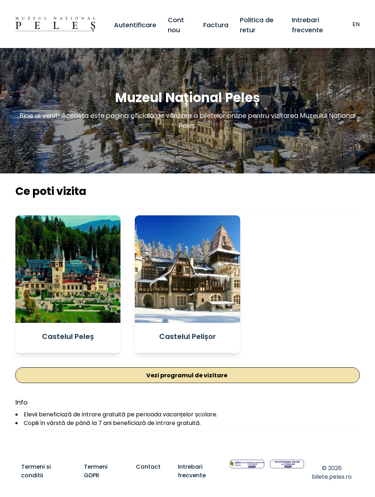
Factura (215, 24)
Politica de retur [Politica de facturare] (257, 24)
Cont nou (176, 24)
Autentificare (135, 24)
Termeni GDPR (96, 471)
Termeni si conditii (36, 471)
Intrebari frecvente (307, 24)
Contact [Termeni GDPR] (148, 467)
